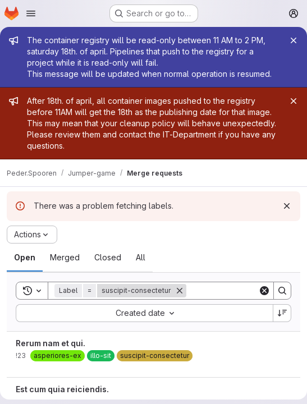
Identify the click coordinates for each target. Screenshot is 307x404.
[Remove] (179, 290)
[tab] (25, 258)
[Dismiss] (287, 206)
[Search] (282, 291)
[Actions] (32, 235)
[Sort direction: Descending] (282, 313)
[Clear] (264, 290)
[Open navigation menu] (31, 13)
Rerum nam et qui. (50, 343)
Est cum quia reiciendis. (62, 389)
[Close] (293, 40)
